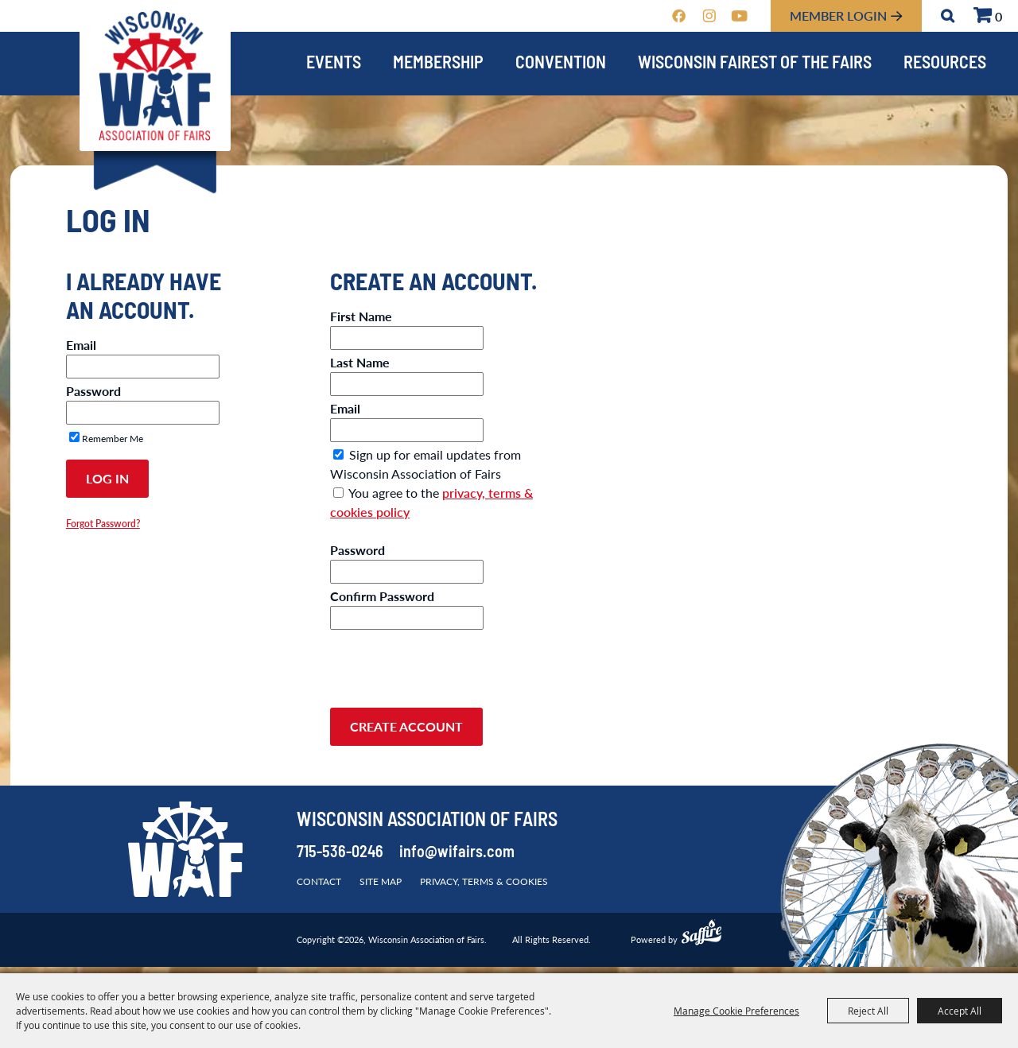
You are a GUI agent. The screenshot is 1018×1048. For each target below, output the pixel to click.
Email (81, 345)
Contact (319, 881)
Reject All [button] (868, 1010)
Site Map (380, 881)
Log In (107, 478)
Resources (944, 64)
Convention (560, 64)
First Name (361, 316)
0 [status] (998, 16)
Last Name (360, 362)
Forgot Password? (103, 523)
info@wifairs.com (457, 853)
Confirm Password (382, 596)
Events (333, 64)
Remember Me (112, 438)
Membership (438, 64)
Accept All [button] (959, 1010)
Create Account (406, 726)
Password (93, 391)
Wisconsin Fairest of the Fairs (755, 64)
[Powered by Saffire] (701, 934)
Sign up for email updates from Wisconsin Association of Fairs (425, 464)
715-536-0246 (340, 853)
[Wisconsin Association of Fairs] (155, 76)
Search (948, 16)
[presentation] (451, 664)
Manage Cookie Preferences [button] (736, 1010)
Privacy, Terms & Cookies (484, 881)
